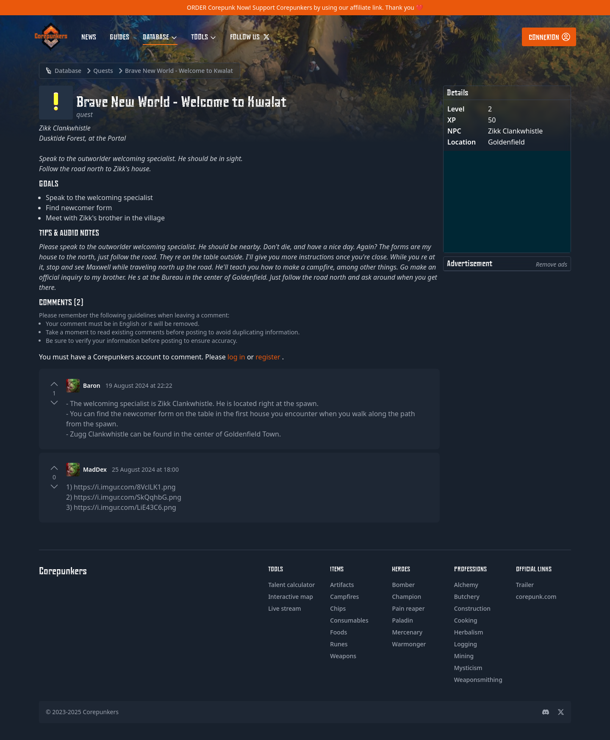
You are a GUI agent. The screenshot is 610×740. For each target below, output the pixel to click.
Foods (338, 632)
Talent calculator (291, 585)
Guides (119, 36)
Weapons (343, 656)
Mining (464, 656)
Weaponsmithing (478, 680)
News (88, 36)
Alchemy (466, 585)
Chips (338, 608)
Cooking (465, 620)
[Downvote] (54, 403)
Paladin (402, 620)
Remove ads (551, 264)
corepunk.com (536, 597)
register (268, 357)
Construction (472, 608)
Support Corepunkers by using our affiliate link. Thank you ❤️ (337, 7)
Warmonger (409, 644)
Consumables (349, 620)
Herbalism (468, 632)
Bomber (403, 585)
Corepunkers (101, 712)
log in (237, 357)
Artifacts (342, 585)
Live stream (284, 608)
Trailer (525, 585)
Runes (338, 644)
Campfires (344, 597)
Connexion (550, 37)
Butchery (467, 597)
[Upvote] (54, 384)
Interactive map (290, 597)
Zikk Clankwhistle (515, 131)
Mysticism (468, 668)
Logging (465, 644)
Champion (406, 597)
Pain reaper (408, 608)
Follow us (250, 36)
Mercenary (407, 632)
